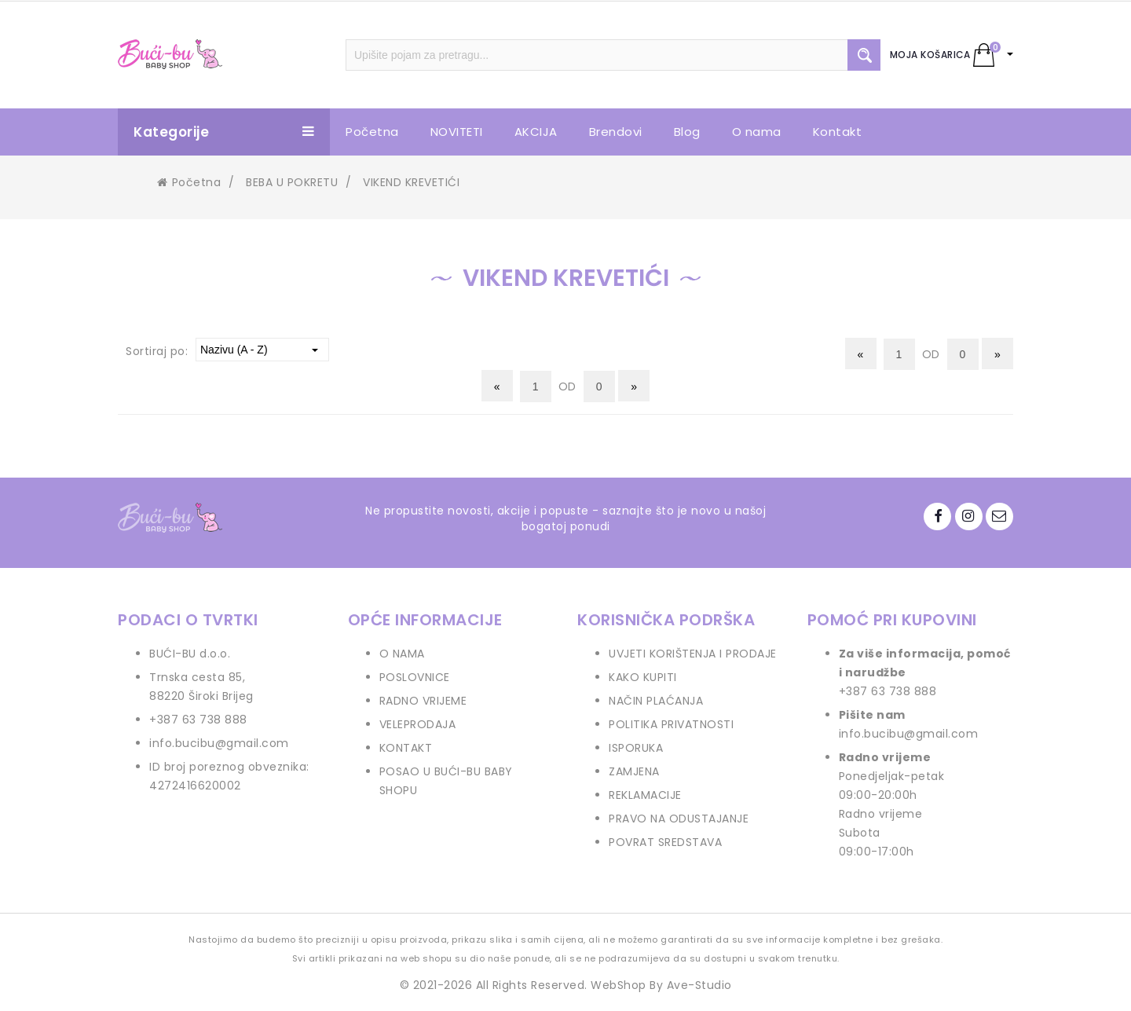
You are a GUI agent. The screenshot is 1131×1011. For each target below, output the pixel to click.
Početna (189, 182)
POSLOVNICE (414, 677)
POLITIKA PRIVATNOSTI (671, 724)
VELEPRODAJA (417, 724)
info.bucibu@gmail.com (219, 743)
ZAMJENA (634, 771)
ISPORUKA (636, 748)
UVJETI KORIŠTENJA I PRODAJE (693, 653)
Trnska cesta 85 (196, 677)
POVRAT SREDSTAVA (665, 842)
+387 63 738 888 (198, 719)
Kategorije (224, 132)
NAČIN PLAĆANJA (656, 701)
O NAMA (402, 653)
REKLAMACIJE (645, 795)
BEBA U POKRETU (292, 182)
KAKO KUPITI (643, 677)
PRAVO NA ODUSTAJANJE (679, 818)
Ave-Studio (699, 985)
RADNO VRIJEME (423, 701)
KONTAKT (406, 748)
